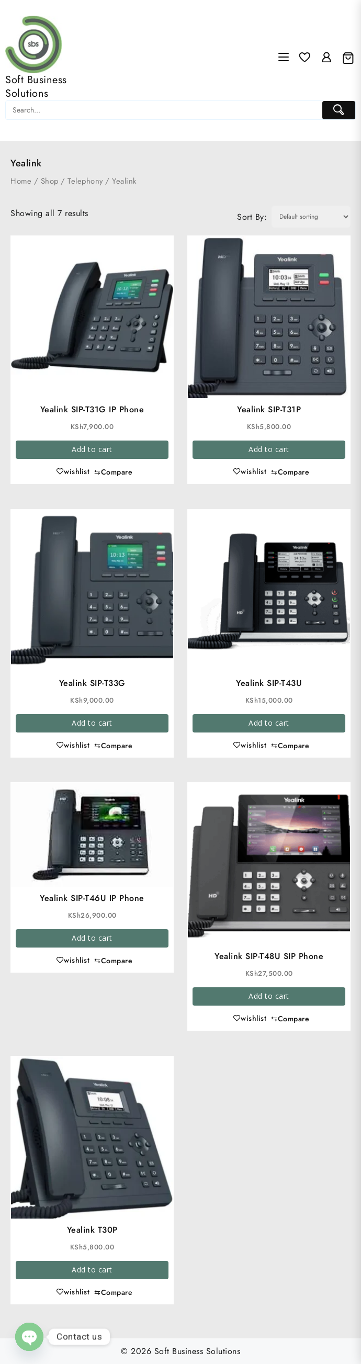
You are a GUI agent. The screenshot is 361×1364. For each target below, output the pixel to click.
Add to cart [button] (92, 449)
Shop (50, 181)
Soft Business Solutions (36, 86)
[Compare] (113, 472)
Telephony (85, 181)
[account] (326, 58)
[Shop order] (311, 217)
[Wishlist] (304, 58)
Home (20, 181)
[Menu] (283, 58)
